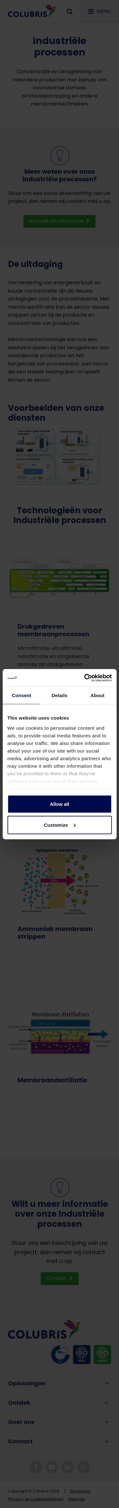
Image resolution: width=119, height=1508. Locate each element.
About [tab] (97, 695)
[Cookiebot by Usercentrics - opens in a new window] (85, 678)
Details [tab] (60, 695)
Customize (60, 824)
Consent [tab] (21, 695)
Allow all (59, 804)
